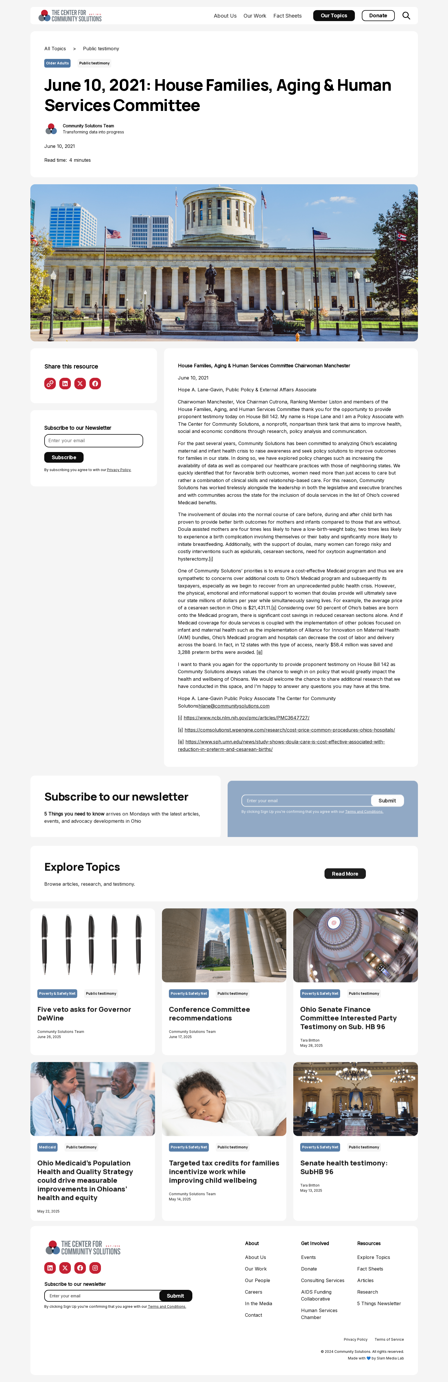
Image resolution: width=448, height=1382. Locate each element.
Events (308, 1257)
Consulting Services (322, 1280)
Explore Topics (373, 1257)
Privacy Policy (356, 1339)
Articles (365, 1280)
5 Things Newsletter (379, 1303)
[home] (71, 15)
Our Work (255, 16)
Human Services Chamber (319, 1313)
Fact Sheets (287, 16)
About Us (225, 16)
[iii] (260, 652)
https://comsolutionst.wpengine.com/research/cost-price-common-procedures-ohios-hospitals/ (290, 730)
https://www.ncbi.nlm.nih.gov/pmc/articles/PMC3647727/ (246, 718)
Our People (257, 1280)
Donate (378, 15)
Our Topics (334, 15)
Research (367, 1292)
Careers (253, 1292)
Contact (253, 1315)
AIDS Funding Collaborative (316, 1295)
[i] (211, 559)
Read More (345, 878)
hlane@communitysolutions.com (234, 706)
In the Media (258, 1303)
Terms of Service (389, 1339)
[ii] (273, 608)
